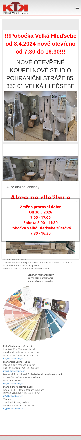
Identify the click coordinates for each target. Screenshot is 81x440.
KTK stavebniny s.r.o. (40, 428)
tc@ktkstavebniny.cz (13, 408)
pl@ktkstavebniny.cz (13, 396)
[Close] (76, 183)
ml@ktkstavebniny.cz (13, 358)
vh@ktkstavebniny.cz (13, 383)
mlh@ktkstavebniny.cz (14, 371)
